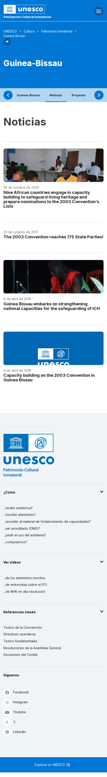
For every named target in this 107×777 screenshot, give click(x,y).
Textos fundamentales (20, 641)
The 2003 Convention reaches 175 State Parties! (53, 236)
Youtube (14, 712)
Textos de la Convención (22, 627)
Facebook (16, 692)
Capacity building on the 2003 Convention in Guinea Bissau (49, 377)
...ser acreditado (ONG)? (21, 528)
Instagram (15, 702)
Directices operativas (19, 634)
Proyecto (79, 95)
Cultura (29, 31)
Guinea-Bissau (28, 95)
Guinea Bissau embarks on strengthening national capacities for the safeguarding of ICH (51, 306)
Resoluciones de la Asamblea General (32, 648)
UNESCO (10, 31)
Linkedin (14, 732)
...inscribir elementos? (19, 515)
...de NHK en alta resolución (24, 591)
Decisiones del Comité (20, 655)
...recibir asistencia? (18, 508)
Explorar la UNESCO (53, 764)
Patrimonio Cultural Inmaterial (27, 17)
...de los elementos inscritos (24, 578)
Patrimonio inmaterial (56, 31)
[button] (7, 44)
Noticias (56, 95)
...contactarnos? (15, 542)
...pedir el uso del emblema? (24, 535)
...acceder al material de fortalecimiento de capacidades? (47, 521)
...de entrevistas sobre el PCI (25, 585)
